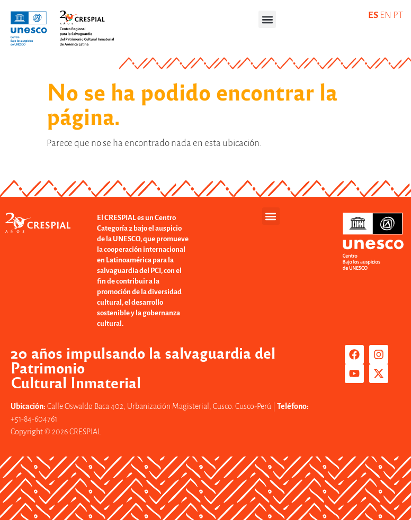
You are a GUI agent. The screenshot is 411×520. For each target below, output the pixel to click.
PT (398, 15)
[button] (267, 19)
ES (373, 15)
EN (385, 15)
